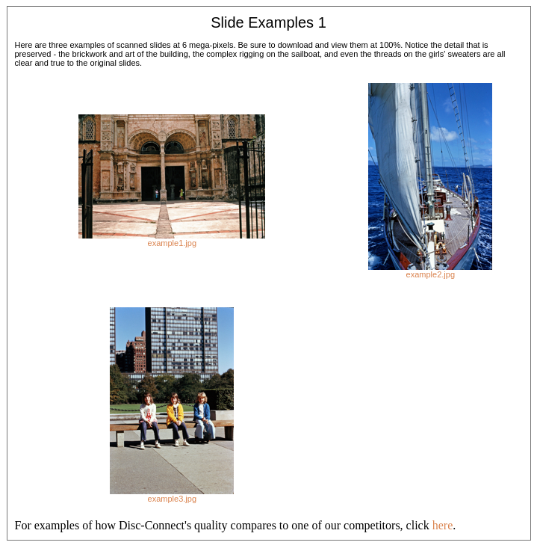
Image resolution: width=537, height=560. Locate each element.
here (442, 525)
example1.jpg (172, 243)
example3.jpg (172, 498)
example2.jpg (430, 274)
